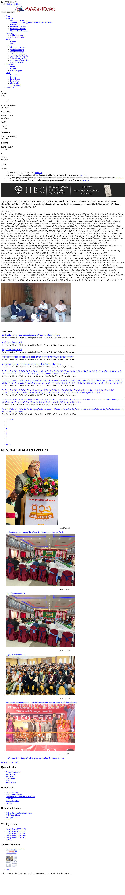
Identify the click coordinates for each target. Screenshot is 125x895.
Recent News (15, 75)
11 (6, 442)
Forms (12, 66)
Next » (8, 444)
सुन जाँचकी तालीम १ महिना (17, 50)
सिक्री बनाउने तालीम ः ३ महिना (18, 58)
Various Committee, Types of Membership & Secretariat (31, 22)
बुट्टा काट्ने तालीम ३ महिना (16, 62)
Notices (13, 77)
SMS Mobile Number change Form (19, 813)
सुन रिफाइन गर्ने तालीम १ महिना (18, 54)
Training (9, 45)
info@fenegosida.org (13, 4)
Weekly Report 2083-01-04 (16, 829)
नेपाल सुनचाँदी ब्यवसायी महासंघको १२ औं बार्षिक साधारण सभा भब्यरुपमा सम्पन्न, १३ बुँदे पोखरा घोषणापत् (37, 357)
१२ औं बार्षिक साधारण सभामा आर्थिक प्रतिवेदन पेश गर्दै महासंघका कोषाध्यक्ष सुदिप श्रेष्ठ (31, 335)
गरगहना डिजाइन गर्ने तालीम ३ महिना (19, 60)
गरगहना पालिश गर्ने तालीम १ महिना (19, 56)
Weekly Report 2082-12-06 (16, 837)
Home (8, 16)
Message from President (19, 31)
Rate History (10, 774)
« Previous (9, 419)
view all (9, 803)
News (8, 73)
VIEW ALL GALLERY (10, 762)
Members (9, 33)
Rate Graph (10, 776)
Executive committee (13, 772)
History (13, 41)
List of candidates (12, 792)
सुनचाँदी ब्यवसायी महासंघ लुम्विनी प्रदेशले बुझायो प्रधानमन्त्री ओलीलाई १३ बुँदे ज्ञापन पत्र (31, 364)
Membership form (12, 817)
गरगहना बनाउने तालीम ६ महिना (18, 48)
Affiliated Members (17, 35)
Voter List (9, 799)
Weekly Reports (16, 71)
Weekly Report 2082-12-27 (16, 831)
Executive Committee (18, 29)
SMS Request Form (13, 815)
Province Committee (18, 27)
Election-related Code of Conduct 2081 (20, 797)
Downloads (10, 64)
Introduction (14, 24)
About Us (9, 18)
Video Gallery (15, 85)
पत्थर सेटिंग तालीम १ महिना (17, 52)
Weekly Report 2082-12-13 (16, 835)
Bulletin (13, 68)
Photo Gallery (15, 83)
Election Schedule (12, 801)
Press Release (15, 79)
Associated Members (18, 37)
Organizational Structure (19, 20)
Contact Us (10, 87)
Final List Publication (14, 795)
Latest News (10, 778)
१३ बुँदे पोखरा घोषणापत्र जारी (12, 342)
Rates (8, 39)
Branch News (15, 81)
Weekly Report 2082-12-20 (16, 833)
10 (6, 440)
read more (38, 173)
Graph (12, 43)
